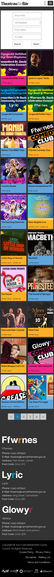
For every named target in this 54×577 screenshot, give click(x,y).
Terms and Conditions (38, 562)
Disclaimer (30, 557)
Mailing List (44, 557)
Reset (36, 44)
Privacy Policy (43, 552)
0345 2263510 (18, 453)
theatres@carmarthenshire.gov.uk (28, 457)
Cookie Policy (26, 552)
